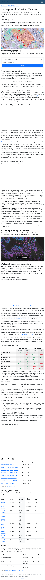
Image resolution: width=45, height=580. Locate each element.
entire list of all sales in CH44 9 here (14, 570)
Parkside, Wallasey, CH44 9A (7, 483)
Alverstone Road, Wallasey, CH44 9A (9, 467)
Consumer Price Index (27, 334)
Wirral (10, 6)
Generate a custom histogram (9, 142)
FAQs (22, 578)
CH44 (17, 6)
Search (22, 65)
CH (14, 6)
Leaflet (42, 48)
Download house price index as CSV (22, 306)
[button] (3, 29)
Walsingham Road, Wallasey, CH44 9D (10, 475)
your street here (11, 486)
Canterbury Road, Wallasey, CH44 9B (9, 470)
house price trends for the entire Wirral (19, 319)
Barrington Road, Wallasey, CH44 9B (9, 472)
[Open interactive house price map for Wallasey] (22, 249)
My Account (38, 96)
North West (4, 6)
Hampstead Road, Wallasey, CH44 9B (9, 464)
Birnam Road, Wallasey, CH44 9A (9, 478)
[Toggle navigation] (42, 2)
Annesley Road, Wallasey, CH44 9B (9, 480)
